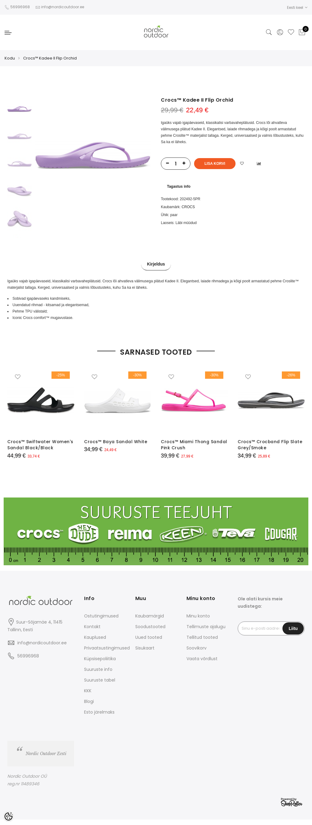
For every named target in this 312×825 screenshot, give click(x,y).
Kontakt (92, 632)
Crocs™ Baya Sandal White (115, 442)
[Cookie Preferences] (8, 816)
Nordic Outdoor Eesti (46, 759)
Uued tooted (148, 643)
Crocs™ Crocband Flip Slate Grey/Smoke (270, 445)
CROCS (188, 207)
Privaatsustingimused (107, 653)
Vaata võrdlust (202, 664)
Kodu (10, 58)
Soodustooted (150, 632)
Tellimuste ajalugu (205, 632)
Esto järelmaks (99, 718)
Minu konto (198, 621)
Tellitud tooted (202, 643)
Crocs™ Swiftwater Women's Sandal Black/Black (29, 448)
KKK (87, 696)
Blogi (89, 707)
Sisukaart (144, 653)
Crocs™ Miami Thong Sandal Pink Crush (194, 445)
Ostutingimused (101, 621)
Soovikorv (196, 653)
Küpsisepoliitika (100, 664)
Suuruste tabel (99, 685)
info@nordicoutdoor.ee (42, 648)
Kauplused (95, 643)
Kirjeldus (156, 264)
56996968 (20, 6)
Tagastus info (178, 186)
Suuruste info (98, 675)
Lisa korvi (214, 163)
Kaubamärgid (149, 621)
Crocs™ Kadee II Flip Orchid (50, 58)
